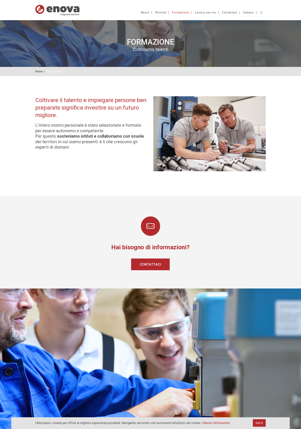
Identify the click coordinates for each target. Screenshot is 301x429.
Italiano (248, 12)
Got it (259, 423)
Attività (160, 12)
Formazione (180, 12)
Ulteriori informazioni (216, 423)
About (145, 12)
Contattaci (229, 12)
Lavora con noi (205, 12)
